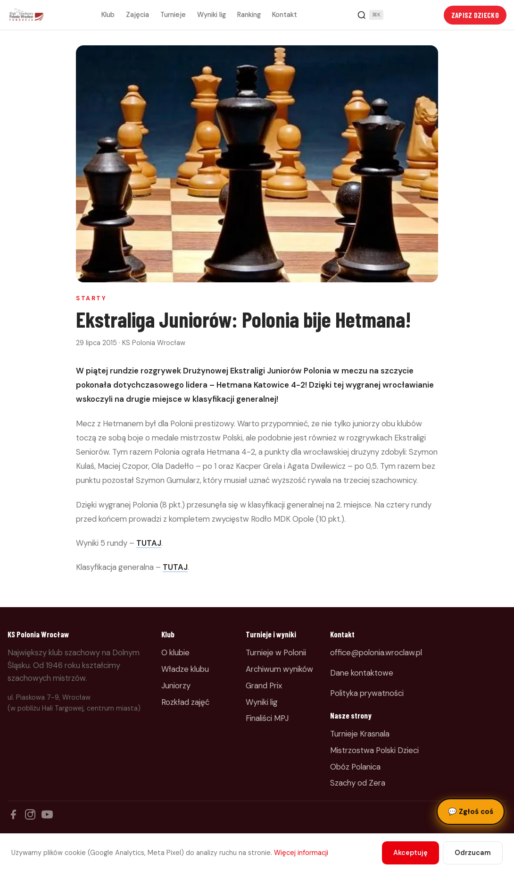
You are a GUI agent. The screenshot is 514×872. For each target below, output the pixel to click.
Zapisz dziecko (475, 15)
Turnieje (173, 14)
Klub (108, 14)
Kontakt (284, 14)
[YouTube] (47, 814)
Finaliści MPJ (267, 718)
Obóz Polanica (355, 767)
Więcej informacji (301, 852)
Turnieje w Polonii (276, 652)
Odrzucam (473, 852)
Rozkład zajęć (185, 702)
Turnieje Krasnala (360, 733)
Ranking (249, 14)
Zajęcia (137, 14)
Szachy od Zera (357, 783)
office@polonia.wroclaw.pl (376, 652)
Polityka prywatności (367, 693)
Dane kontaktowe (361, 673)
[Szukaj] (370, 15)
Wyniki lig (211, 14)
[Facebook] (13, 814)
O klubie (175, 652)
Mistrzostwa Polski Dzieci (374, 750)
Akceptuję (410, 852)
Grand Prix (264, 685)
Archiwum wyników (279, 669)
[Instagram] (30, 814)
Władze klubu (185, 669)
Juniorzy (176, 685)
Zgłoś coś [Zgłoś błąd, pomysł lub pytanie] (470, 811)
